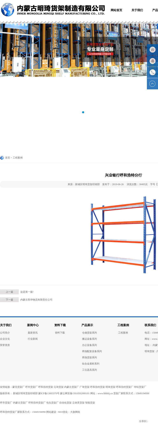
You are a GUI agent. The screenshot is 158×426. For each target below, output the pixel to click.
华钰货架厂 (140, 387)
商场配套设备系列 (92, 351)
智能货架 (90, 402)
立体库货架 (78, 402)
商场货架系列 (89, 357)
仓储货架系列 (89, 332)
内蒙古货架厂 (71, 387)
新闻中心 (33, 325)
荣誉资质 (5, 345)
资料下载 (60, 325)
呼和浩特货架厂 (124, 387)
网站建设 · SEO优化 (57, 412)
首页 (7, 157)
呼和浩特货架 (45, 387)
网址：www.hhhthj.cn (101, 393)
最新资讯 (33, 332)
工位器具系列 (89, 369)
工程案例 (123, 325)
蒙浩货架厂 (18, 387)
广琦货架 (84, 387)
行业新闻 (33, 338)
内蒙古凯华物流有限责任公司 (36, 299)
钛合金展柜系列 (90, 363)
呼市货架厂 (31, 387)
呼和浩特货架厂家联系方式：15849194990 (23, 412)
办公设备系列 (89, 345)
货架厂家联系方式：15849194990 (131, 393)
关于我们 (6, 325)
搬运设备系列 (89, 338)
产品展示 (87, 325)
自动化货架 (65, 402)
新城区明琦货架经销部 (25, 393)
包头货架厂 (52, 402)
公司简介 (5, 332)
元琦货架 (59, 387)
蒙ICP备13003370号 (48, 393)
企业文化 (5, 338)
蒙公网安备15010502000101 (75, 393)
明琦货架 (110, 387)
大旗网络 (75, 412)
